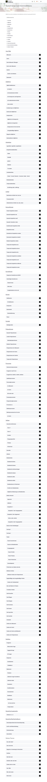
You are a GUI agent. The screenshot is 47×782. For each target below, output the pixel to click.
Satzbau (9, 41)
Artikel (9, 26)
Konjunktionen (10, 28)
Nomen (9, 31)
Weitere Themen (11, 46)
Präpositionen (10, 35)
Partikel (9, 33)
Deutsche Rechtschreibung (12, 45)
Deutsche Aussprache (11, 43)
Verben (9, 39)
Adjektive (9, 22)
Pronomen (9, 37)
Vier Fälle (9, 20)
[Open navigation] (40, 1)
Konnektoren (10, 29)
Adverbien (9, 24)
